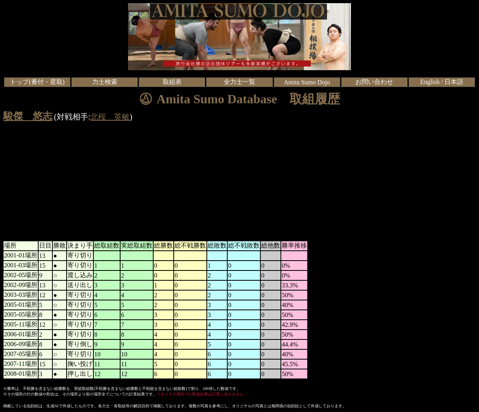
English (430, 81)
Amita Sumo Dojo (307, 82)
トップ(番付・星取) (37, 81)
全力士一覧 (239, 81)
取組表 (172, 81)
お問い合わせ (374, 81)
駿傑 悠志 (27, 116)
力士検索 (104, 81)
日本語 (453, 81)
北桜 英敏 (110, 116)
